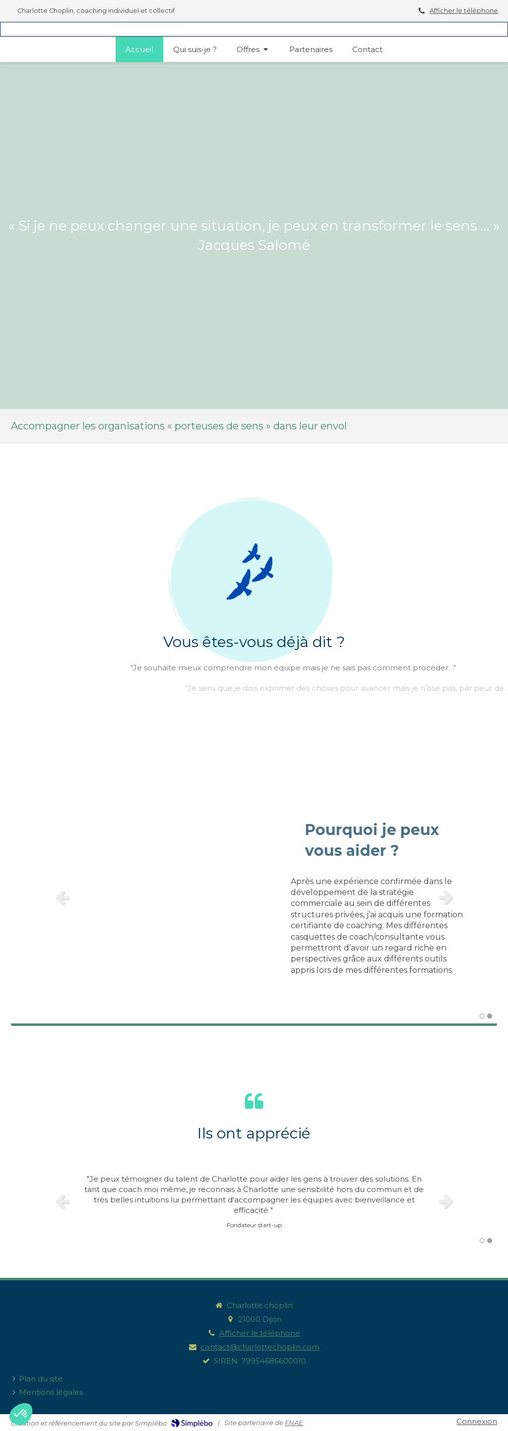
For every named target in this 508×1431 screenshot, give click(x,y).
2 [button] (489, 1016)
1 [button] (482, 1016)
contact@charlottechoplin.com (259, 1347)
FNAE (294, 1423)
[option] (254, 897)
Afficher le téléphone (464, 10)
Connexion (476, 1421)
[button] (21, 1414)
